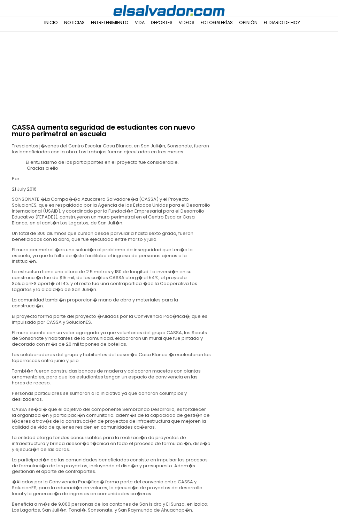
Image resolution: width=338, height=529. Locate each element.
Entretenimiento (110, 22)
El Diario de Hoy (282, 22)
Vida (140, 22)
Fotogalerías (217, 22)
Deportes (161, 22)
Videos (186, 22)
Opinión (248, 22)
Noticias (74, 22)
